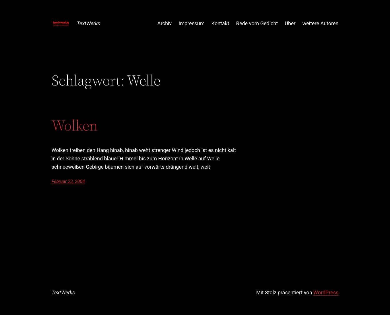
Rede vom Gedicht (257, 23)
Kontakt (220, 23)
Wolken (75, 125)
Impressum (191, 23)
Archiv (164, 23)
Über (290, 23)
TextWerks (88, 23)
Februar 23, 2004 (68, 181)
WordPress (325, 292)
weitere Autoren (320, 23)
